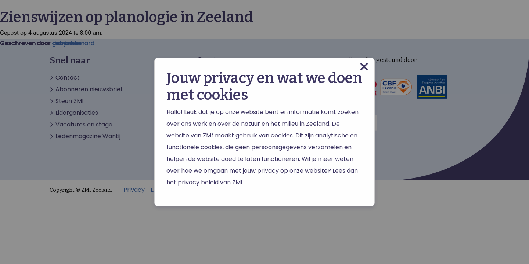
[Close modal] (364, 67)
